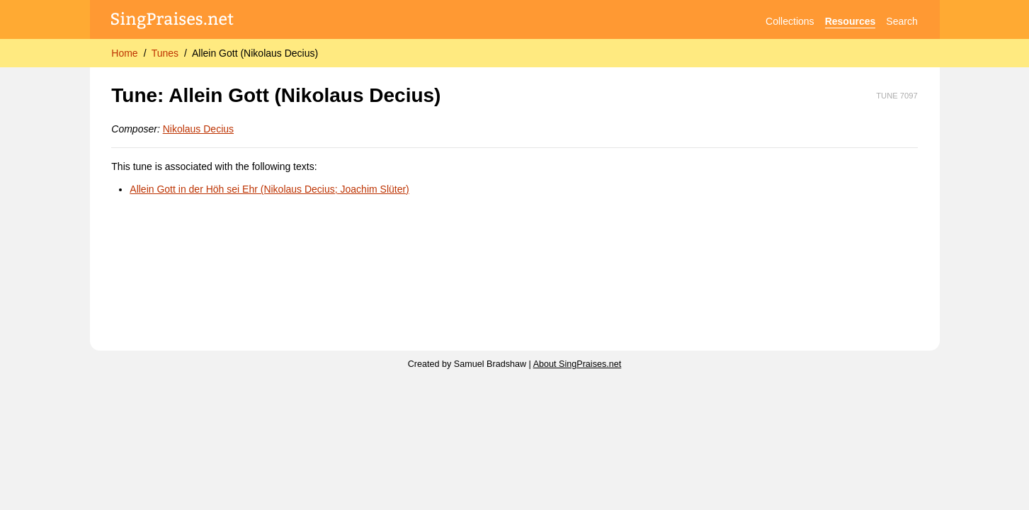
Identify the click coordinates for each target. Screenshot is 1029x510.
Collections (790, 21)
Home (124, 53)
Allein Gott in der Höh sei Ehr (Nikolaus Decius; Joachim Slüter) (269, 189)
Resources (850, 21)
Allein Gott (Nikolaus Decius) (255, 53)
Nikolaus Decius (198, 129)
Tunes (165, 53)
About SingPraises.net (577, 364)
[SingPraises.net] (172, 21)
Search (901, 21)
